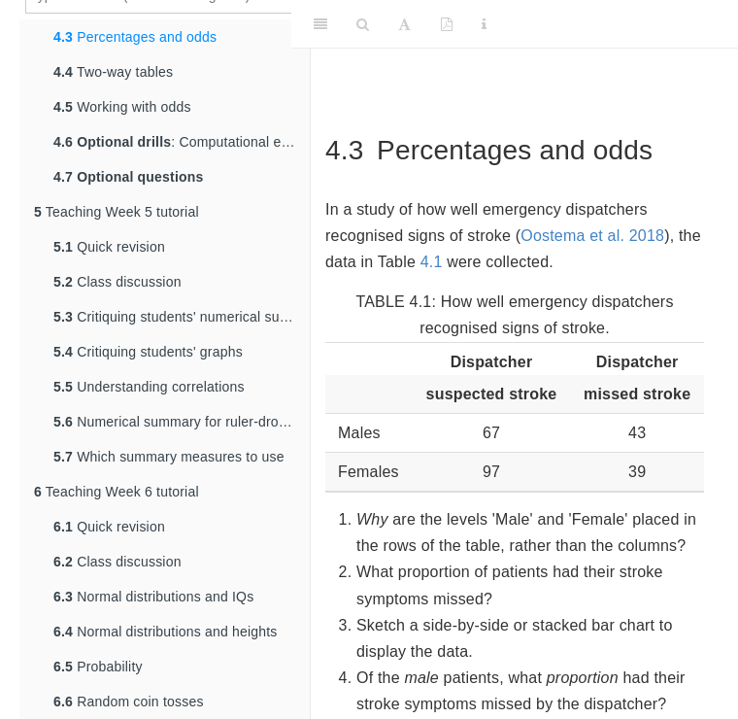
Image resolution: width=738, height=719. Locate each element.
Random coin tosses (128, 701)
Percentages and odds (135, 37)
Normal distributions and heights (165, 631)
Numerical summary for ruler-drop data (181, 421)
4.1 (431, 262)
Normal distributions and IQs (153, 596)
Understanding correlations (149, 386)
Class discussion (117, 282)
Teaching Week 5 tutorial (116, 212)
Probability (98, 666)
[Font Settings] (404, 24)
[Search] (363, 24)
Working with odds (122, 107)
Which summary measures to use (169, 456)
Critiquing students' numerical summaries (181, 317)
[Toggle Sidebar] (320, 24)
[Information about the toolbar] (484, 24)
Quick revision (109, 247)
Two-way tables (113, 72)
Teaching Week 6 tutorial (116, 491)
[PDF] (446, 24)
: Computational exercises (181, 142)
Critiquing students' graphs (148, 352)
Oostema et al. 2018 (592, 235)
